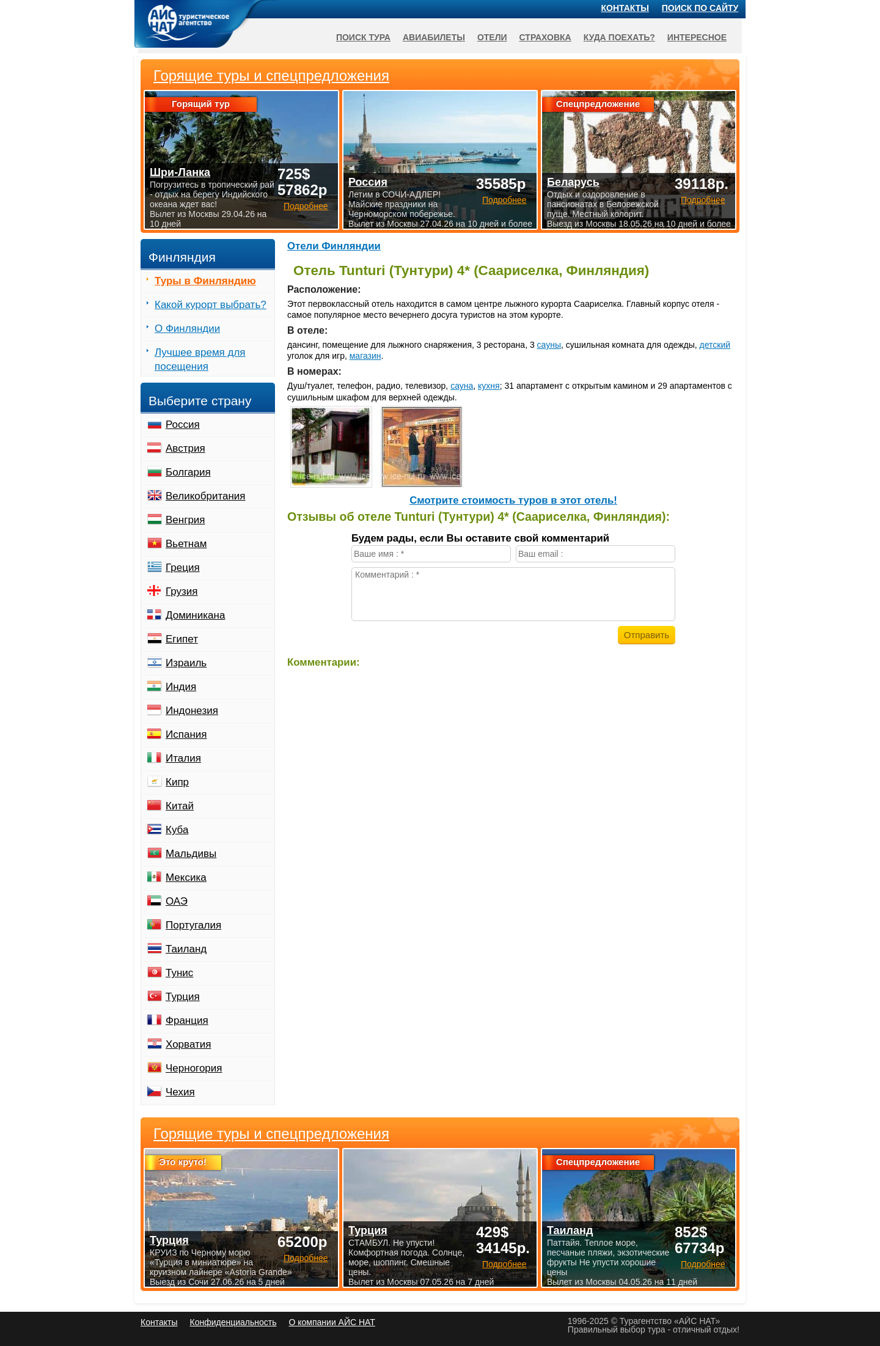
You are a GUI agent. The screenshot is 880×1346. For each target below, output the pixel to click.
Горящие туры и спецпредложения (271, 1134)
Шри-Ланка (180, 172)
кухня (489, 386)
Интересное (697, 37)
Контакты (625, 8)
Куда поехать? (619, 37)
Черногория (194, 1068)
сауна (461, 386)
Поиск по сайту (700, 8)
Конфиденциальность (232, 1322)
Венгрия (185, 520)
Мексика (186, 877)
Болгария (188, 472)
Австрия (185, 448)
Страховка (545, 37)
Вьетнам (186, 544)
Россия (183, 424)
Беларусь (573, 182)
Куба (177, 830)
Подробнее (306, 1258)
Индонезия (192, 710)
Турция (183, 996)
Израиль (186, 663)
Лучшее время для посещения (200, 359)
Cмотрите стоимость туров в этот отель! (513, 500)
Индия (181, 687)
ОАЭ (177, 901)
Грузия (182, 591)
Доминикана (195, 615)
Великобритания (206, 496)
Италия (183, 758)
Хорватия (188, 1044)
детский (715, 345)
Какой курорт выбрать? (210, 305)
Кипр (177, 782)
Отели (492, 37)
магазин (365, 356)
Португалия (193, 925)
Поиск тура (363, 37)
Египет (182, 639)
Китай (180, 806)
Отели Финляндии (334, 246)
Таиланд (186, 949)
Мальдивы (191, 853)
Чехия (180, 1092)
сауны (549, 345)
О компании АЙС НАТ (332, 1322)
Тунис (179, 973)
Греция (183, 567)
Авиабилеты (434, 37)
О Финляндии (187, 328)
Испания (186, 734)
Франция (187, 1020)
